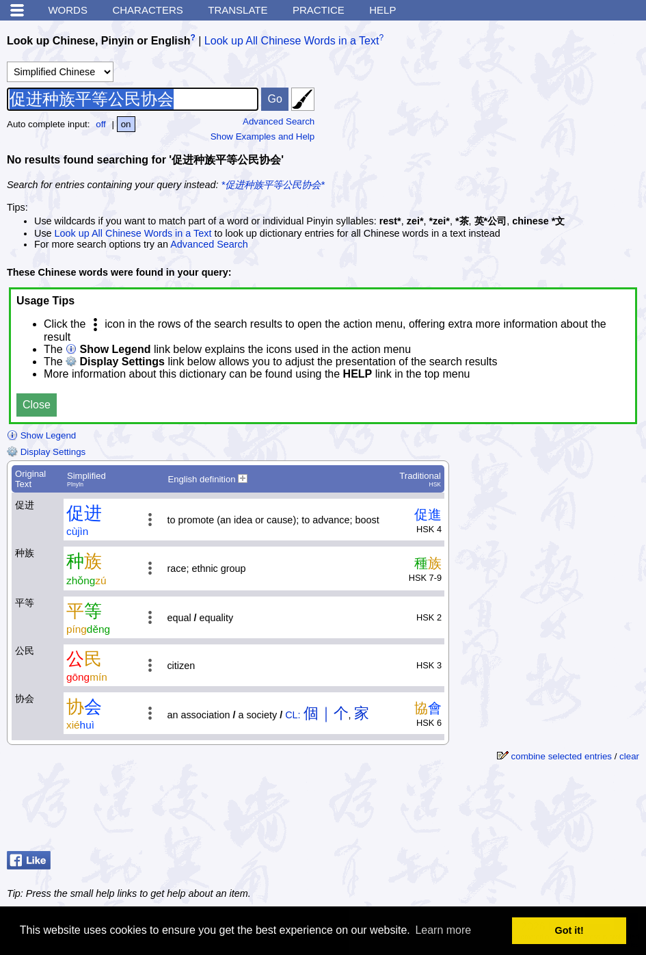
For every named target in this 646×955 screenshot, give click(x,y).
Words (68, 10)
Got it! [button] (569, 930)
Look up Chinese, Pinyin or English (98, 41)
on (126, 124)
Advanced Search (278, 121)
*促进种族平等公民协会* (273, 184)
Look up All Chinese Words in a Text (291, 41)
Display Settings (46, 452)
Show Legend (41, 435)
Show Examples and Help (263, 136)
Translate (237, 10)
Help (382, 10)
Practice (319, 10)
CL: (292, 714)
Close (37, 404)
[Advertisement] (536, 112)
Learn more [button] (443, 930)
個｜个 (326, 713)
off (101, 124)
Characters (147, 10)
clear (629, 756)
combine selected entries (561, 756)
